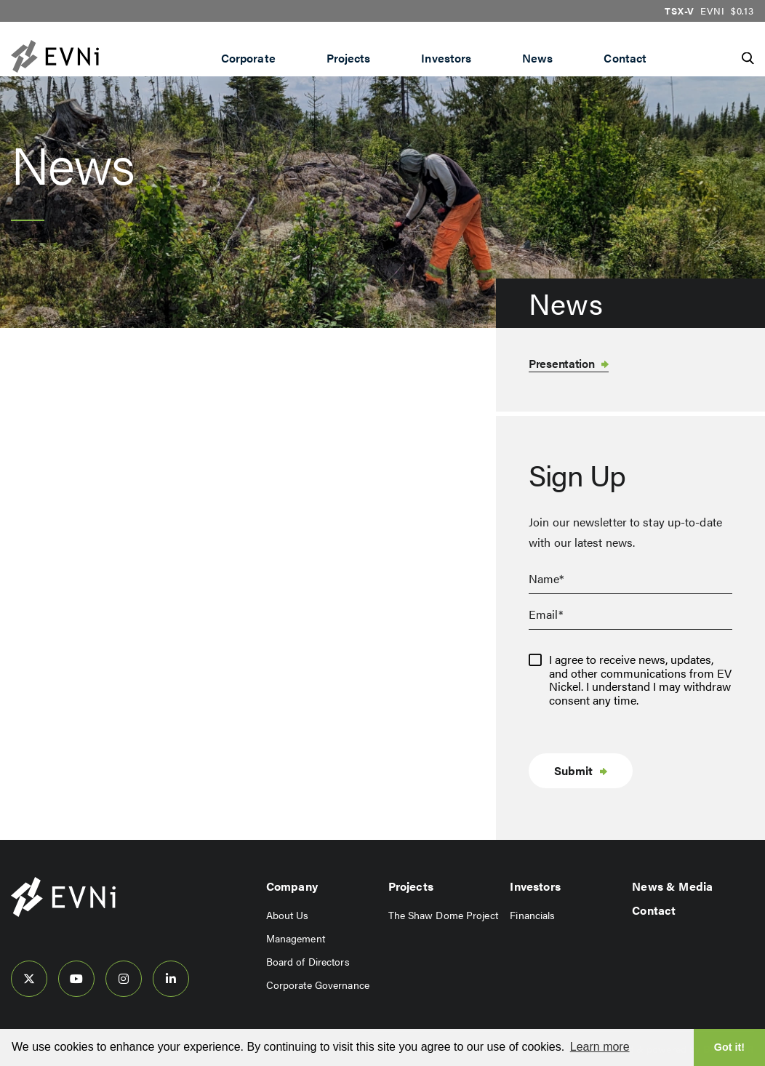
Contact (625, 57)
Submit (573, 770)
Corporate (248, 57)
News (537, 57)
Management (295, 938)
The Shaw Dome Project (443, 914)
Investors (446, 57)
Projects (349, 57)
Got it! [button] (729, 1047)
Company (292, 886)
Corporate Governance (317, 984)
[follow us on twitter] (29, 979)
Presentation (561, 363)
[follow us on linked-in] (171, 979)
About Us (287, 914)
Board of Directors (308, 961)
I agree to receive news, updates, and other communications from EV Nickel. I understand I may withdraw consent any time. (640, 680)
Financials (532, 914)
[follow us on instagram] (123, 979)
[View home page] (63, 913)
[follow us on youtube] (76, 979)
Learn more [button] (600, 1047)
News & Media (672, 886)
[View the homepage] (83, 56)
